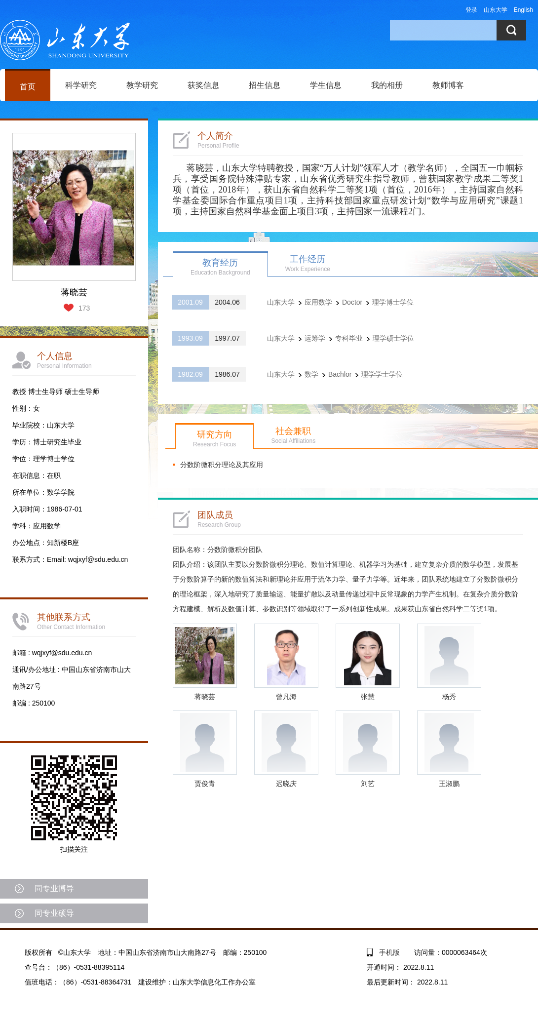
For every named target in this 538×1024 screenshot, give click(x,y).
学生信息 (326, 85)
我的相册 (387, 85)
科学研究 (81, 85)
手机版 (389, 952)
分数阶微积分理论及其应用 (221, 465)
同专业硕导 (54, 913)
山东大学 (495, 9)
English (523, 9)
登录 (471, 9)
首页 (28, 86)
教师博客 (448, 85)
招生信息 (264, 85)
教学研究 (142, 85)
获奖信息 (203, 85)
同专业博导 (54, 888)
